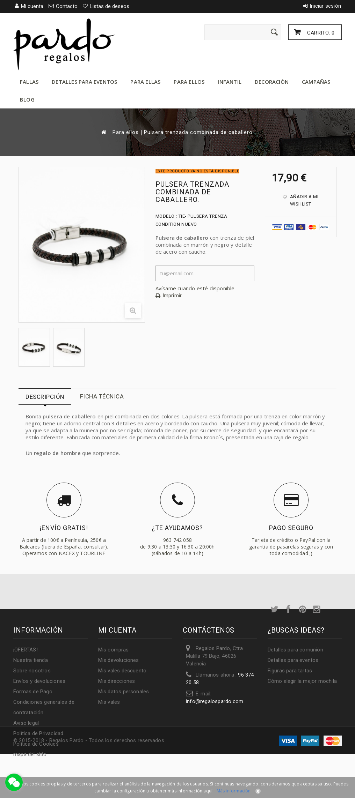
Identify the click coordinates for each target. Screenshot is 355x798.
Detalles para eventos (84, 81)
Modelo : (166, 216)
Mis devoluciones (118, 660)
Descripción (45, 396)
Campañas (316, 81)
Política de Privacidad (38, 733)
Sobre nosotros (32, 671)
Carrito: (320, 33)
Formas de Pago (32, 691)
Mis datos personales (123, 691)
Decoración (272, 81)
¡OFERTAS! (25, 650)
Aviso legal (26, 723)
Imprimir (172, 295)
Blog (27, 99)
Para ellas (145, 81)
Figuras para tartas (290, 671)
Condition (167, 224)
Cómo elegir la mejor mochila (302, 681)
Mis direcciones (116, 681)
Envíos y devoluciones (39, 681)
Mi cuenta (117, 630)
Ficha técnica (102, 396)
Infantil (229, 81)
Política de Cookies (36, 744)
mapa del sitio (29, 754)
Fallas (29, 81)
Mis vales (109, 702)
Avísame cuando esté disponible (195, 288)
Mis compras (113, 650)
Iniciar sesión (325, 6)
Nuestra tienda (30, 660)
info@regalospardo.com (214, 701)
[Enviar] (274, 32)
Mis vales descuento (122, 671)
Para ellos (189, 81)
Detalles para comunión (295, 650)
